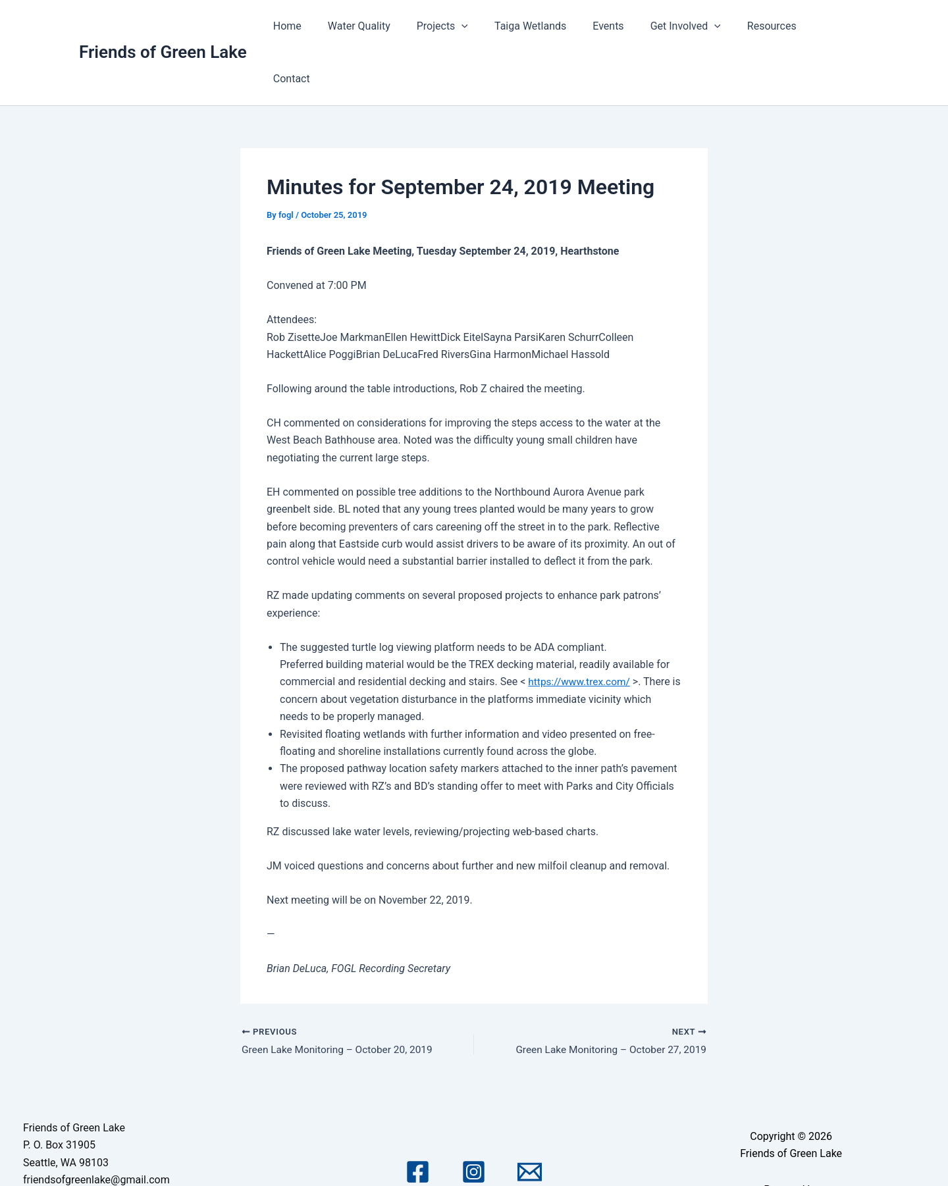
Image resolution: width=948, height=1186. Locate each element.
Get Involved (695, 26)
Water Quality (389, 26)
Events (623, 26)
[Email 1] (529, 1120)
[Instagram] (473, 1120)
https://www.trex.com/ (580, 629)
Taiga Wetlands (550, 26)
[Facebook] (418, 1120)
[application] (487, 26)
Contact (840, 26)
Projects (467, 26)
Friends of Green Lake (163, 26)
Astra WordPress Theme (790, 1155)
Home (323, 26)
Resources (776, 26)
